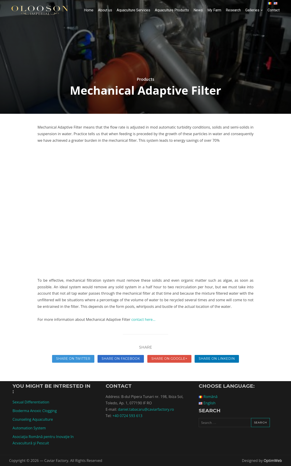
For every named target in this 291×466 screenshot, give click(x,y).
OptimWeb (273, 460)
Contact (274, 10)
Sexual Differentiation (31, 402)
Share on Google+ (169, 359)
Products (145, 79)
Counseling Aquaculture (33, 419)
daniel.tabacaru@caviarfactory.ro (146, 409)
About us (105, 10)
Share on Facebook (121, 359)
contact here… (142, 319)
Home (88, 10)
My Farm (214, 10)
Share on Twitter (73, 359)
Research (233, 10)
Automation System (29, 428)
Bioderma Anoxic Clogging (35, 410)
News (198, 10)
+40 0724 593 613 (127, 415)
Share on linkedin (217, 359)
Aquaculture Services (133, 10)
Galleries (252, 10)
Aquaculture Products (172, 10)
